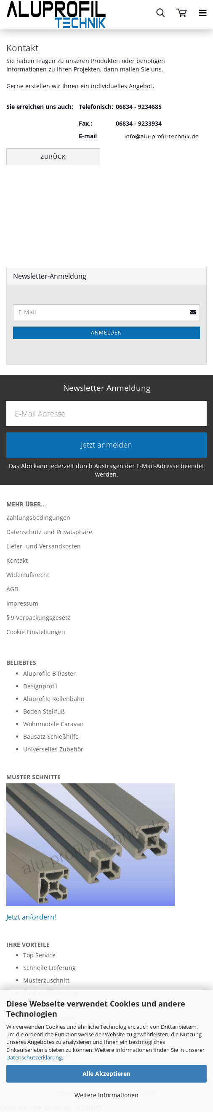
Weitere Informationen (106, 1095)
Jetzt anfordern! (31, 917)
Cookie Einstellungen (35, 632)
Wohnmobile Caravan (53, 724)
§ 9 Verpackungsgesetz (38, 618)
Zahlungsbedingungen (38, 518)
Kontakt (17, 560)
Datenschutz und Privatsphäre (49, 532)
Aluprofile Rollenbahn (54, 699)
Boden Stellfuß (44, 711)
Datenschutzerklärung (34, 1057)
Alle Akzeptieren (106, 1074)
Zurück (53, 157)
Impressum (22, 603)
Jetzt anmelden (106, 445)
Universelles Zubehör (53, 749)
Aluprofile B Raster (49, 673)
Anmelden (106, 332)
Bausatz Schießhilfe (51, 736)
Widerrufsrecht (27, 575)
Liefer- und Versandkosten (43, 546)
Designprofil (40, 686)
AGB (12, 589)
